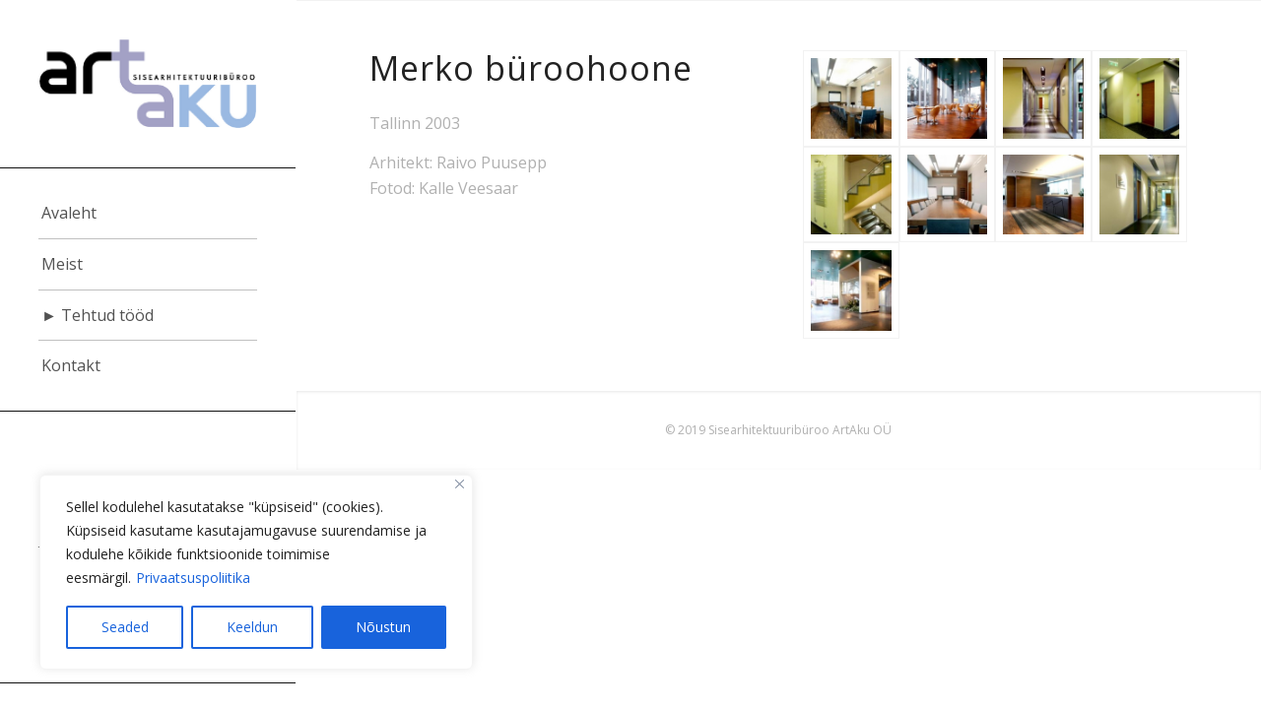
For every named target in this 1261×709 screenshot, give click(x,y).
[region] (256, 572)
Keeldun (252, 626)
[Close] (459, 484)
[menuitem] (147, 213)
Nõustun (383, 626)
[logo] (147, 83)
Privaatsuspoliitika (193, 577)
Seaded (125, 626)
